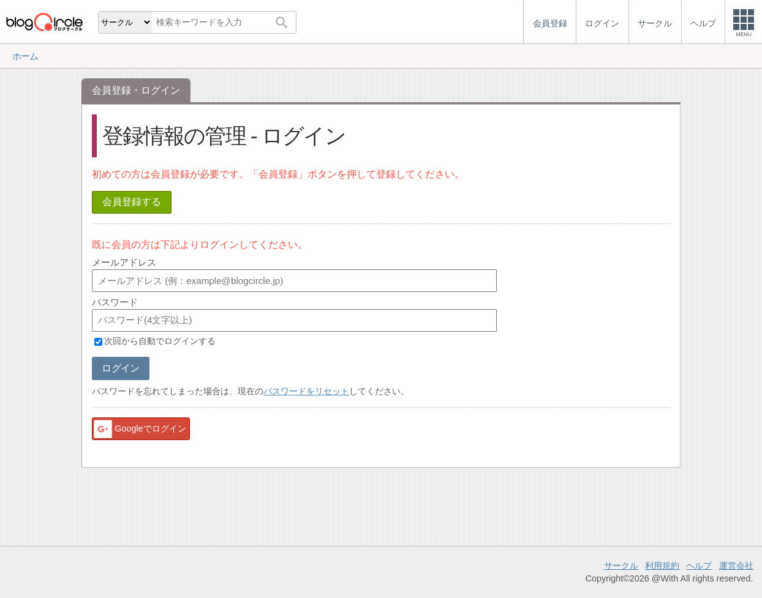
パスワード (115, 302)
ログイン (120, 368)
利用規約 (662, 565)
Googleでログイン (139, 429)
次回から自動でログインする (160, 341)
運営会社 (736, 565)
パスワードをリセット (306, 391)
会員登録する (131, 201)
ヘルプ (699, 565)
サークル (621, 565)
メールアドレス (124, 262)
